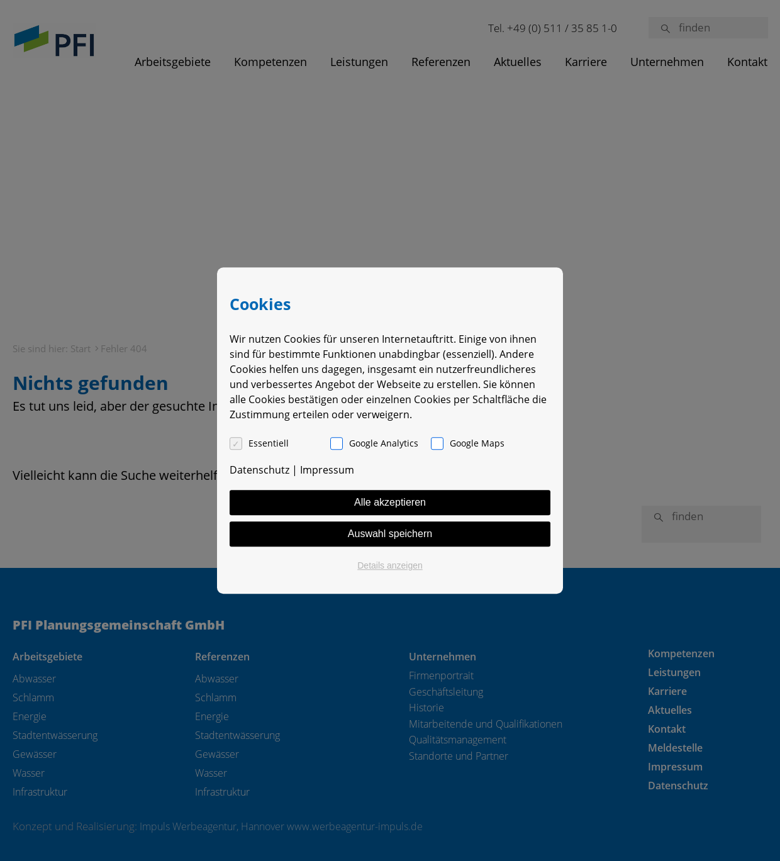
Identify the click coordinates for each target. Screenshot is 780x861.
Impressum (327, 470)
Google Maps (477, 443)
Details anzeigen (390, 565)
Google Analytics (383, 443)
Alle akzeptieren (390, 502)
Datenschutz (259, 470)
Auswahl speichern (390, 533)
